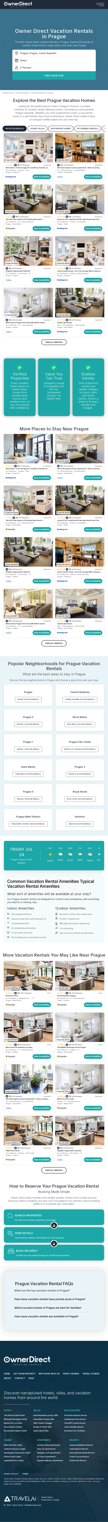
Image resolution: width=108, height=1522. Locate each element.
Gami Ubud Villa (40, 1431)
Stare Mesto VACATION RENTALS (28, 774)
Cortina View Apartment (48, 1445)
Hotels (8, 1411)
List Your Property (24, 1374)
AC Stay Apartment (46, 1457)
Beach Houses (72, 1411)
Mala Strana (17, 1001)
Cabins (8, 1440)
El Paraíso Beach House (75, 1415)
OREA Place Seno (13, 1151)
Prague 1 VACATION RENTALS (28, 749)
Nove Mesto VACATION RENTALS (80, 724)
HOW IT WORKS (71, 1374)
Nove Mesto (68, 1052)
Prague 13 (16, 172)
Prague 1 (16, 1155)
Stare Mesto (68, 172)
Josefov (15, 275)
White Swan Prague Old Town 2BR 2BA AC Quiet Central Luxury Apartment (25, 324)
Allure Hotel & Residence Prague (19, 1048)
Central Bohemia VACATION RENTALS (80, 699)
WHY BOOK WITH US (49, 1374)
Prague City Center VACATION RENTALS (80, 749)
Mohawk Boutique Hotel (15, 1419)
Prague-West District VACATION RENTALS (28, 824)
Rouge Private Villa (42, 1427)
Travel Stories (91, 1374)
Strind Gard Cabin (12, 1457)
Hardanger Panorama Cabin (17, 1453)
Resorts (74, 1440)
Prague (8, 172)
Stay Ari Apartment (46, 1449)
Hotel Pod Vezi (12, 996)
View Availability (42, 176)
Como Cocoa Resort (79, 1457)
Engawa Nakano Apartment (50, 1460)
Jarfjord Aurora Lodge (14, 1449)
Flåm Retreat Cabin (13, 1445)
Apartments (44, 1440)
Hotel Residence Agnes (66, 996)
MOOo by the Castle (65, 1099)
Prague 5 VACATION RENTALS (28, 799)
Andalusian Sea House (75, 1419)
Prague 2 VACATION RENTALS (28, 724)
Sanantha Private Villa (43, 1419)
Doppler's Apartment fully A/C (18, 271)
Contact (20, 1378)
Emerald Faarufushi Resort (82, 1453)
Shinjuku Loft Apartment (48, 1453)
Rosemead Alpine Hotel (15, 1431)
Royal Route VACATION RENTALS (80, 799)
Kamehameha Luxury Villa (45, 1415)
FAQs (31, 1378)
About (7, 1378)
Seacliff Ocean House (74, 1423)
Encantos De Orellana (74, 1431)
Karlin (66, 224)
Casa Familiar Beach (74, 1427)
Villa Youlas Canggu (42, 1423)
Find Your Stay (54, 75)
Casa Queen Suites (13, 1427)
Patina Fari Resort (78, 1460)
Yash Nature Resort (79, 1449)
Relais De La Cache (13, 1423)
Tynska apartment (64, 323)
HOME (7, 1374)
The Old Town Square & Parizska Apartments (24, 219)
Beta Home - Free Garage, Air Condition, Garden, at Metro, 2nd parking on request (26, 169)
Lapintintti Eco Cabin (14, 1460)
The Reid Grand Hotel (14, 1415)
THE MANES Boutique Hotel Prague (71, 1048)
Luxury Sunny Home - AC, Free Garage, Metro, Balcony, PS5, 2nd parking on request (79, 272)
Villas (36, 1411)
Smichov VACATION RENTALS (80, 824)
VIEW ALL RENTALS (54, 342)
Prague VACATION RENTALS (28, 699)
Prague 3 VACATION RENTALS (79, 774)
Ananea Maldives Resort (81, 1445)
